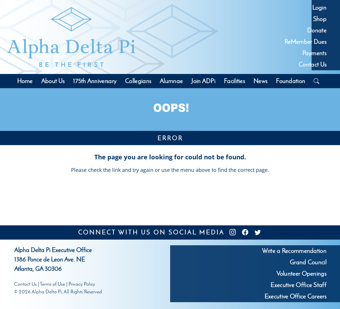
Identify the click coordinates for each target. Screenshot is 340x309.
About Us (52, 81)
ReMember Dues (305, 42)
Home (24, 81)
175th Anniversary (94, 81)
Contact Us (312, 64)
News (260, 81)
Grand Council (308, 262)
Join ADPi (203, 81)
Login (319, 7)
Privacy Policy (81, 284)
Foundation (290, 81)
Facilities (234, 81)
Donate (316, 30)
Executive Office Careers (295, 296)
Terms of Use (52, 284)
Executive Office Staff (298, 285)
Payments (314, 53)
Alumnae (171, 81)
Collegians (138, 81)
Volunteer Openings (301, 273)
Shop (319, 19)
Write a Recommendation (294, 251)
